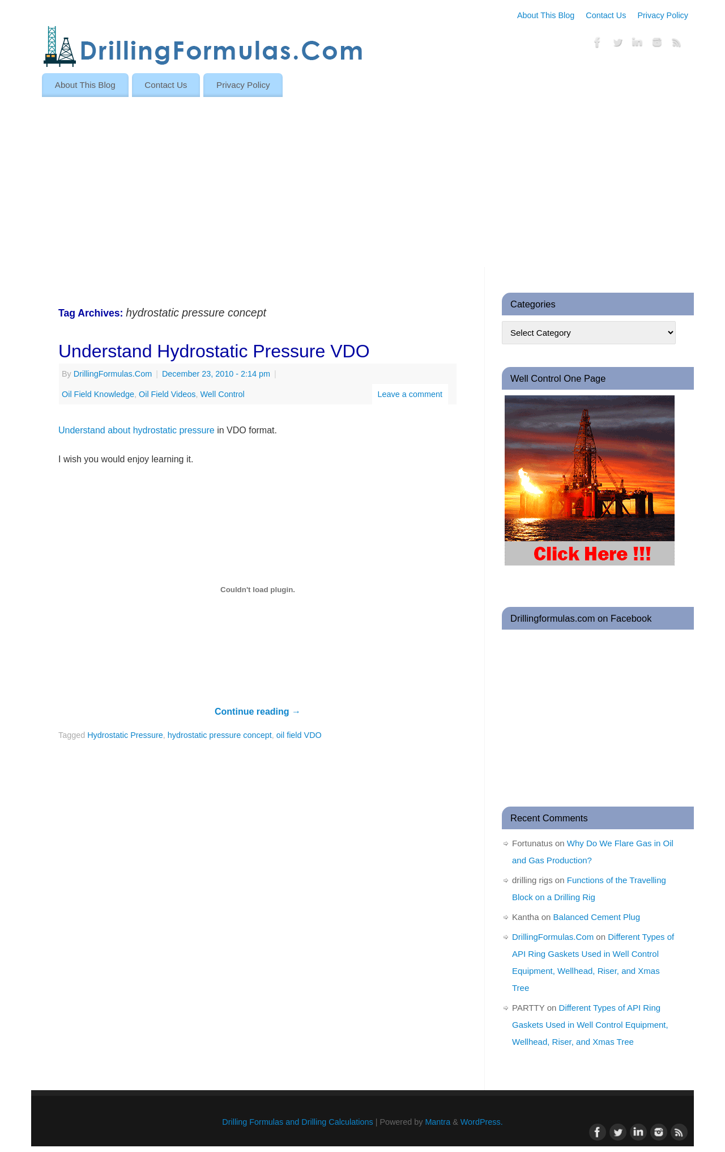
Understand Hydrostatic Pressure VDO (214, 351)
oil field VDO (299, 735)
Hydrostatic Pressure (125, 735)
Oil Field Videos (167, 394)
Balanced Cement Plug (596, 917)
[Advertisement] (362, 182)
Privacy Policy (662, 15)
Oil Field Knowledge (98, 394)
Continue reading (258, 711)
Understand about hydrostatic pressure (136, 430)
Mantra (437, 1121)
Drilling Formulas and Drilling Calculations (297, 1121)
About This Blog (545, 15)
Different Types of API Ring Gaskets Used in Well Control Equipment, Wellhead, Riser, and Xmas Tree (590, 1024)
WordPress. (481, 1121)
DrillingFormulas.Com (113, 373)
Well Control (223, 394)
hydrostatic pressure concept (220, 735)
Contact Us (606, 15)
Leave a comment (410, 394)
